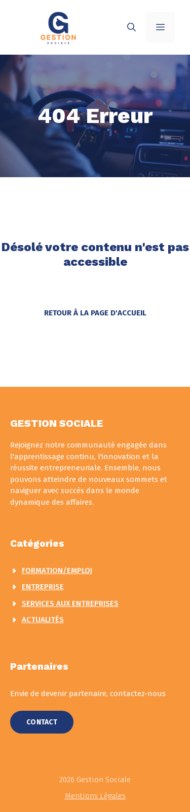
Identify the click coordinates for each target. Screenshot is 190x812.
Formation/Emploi (57, 570)
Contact (41, 722)
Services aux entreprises (70, 603)
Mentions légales (95, 795)
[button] (131, 27)
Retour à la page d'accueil (95, 312)
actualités (43, 619)
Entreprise (43, 586)
